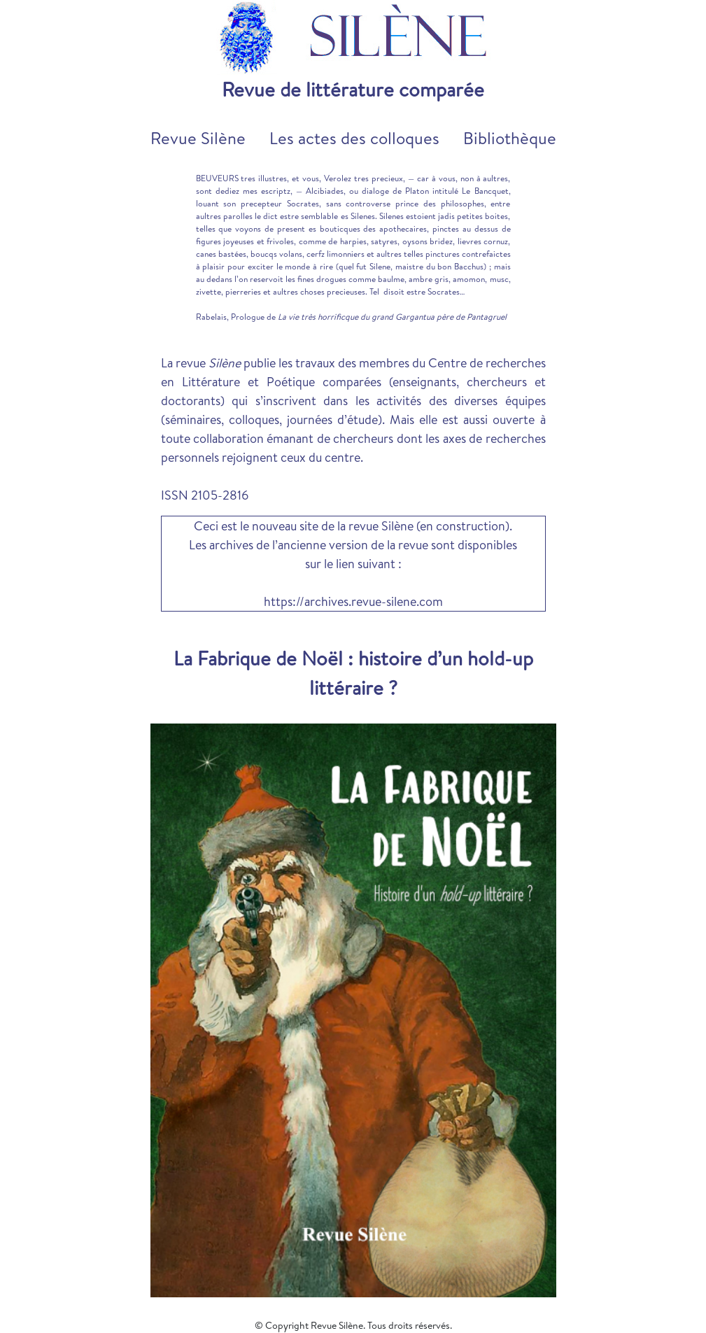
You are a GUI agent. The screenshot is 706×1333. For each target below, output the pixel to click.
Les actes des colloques (354, 138)
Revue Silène (198, 138)
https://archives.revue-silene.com (353, 601)
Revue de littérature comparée (353, 89)
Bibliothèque (509, 138)
